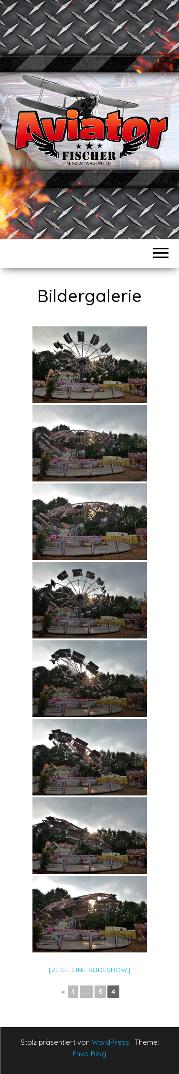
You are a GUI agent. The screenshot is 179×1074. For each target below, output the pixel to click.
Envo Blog (89, 1053)
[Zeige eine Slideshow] (90, 969)
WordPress (110, 1042)
